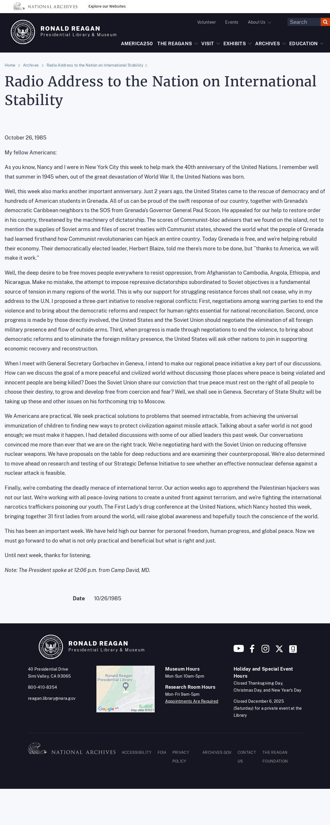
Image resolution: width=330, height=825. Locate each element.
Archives (31, 65)
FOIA (162, 752)
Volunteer (206, 22)
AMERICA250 (137, 43)
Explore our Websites (107, 6)
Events (231, 22)
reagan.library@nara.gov (51, 698)
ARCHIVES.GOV (217, 752)
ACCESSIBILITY (137, 752)
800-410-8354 (42, 687)
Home (10, 65)
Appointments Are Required (191, 701)
